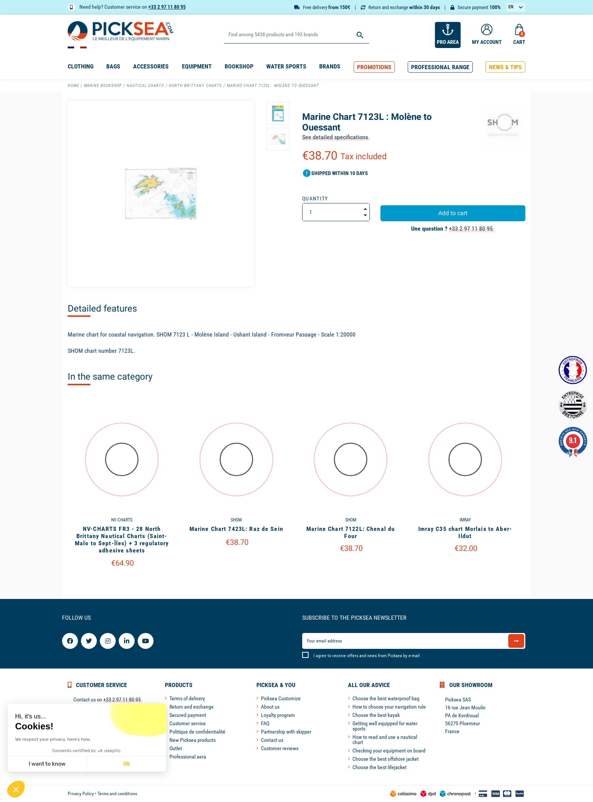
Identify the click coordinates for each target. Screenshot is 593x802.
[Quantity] (336, 212)
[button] (374, 67)
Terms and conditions (117, 793)
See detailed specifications (335, 137)
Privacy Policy (81, 793)
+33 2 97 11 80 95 (167, 7)
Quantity (315, 198)
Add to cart (452, 213)
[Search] (296, 35)
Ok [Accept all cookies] (75, 764)
